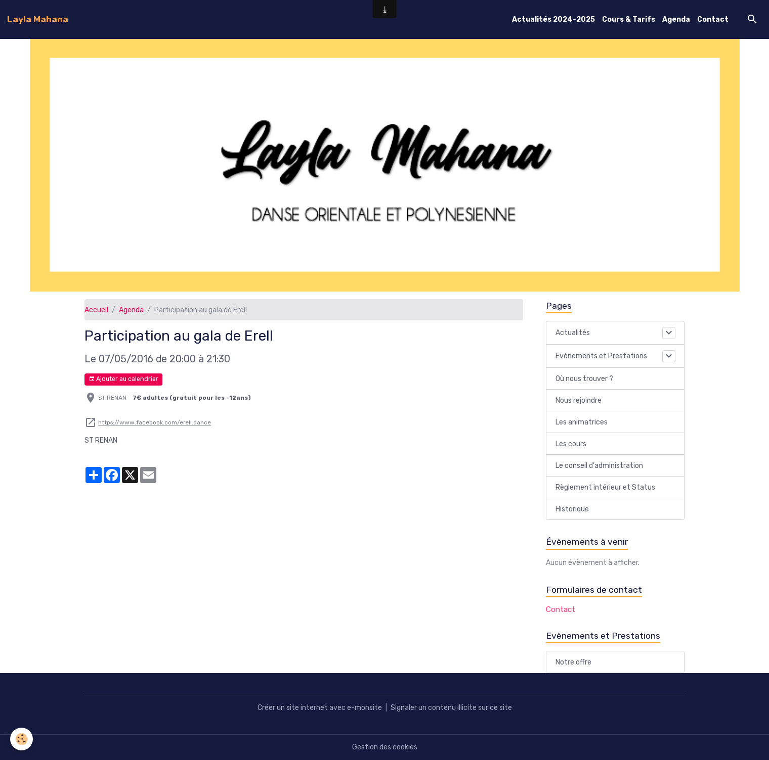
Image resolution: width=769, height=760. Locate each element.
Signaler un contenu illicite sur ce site (451, 707)
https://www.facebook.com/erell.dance (154, 422)
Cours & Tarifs (628, 19)
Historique (572, 509)
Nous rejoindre (579, 400)
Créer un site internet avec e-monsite (320, 707)
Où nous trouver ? (584, 378)
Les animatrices (582, 422)
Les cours (571, 444)
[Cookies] (21, 739)
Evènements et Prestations (601, 356)
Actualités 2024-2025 (553, 19)
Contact (713, 19)
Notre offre (573, 662)
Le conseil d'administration (599, 465)
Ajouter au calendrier (123, 379)
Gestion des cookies (384, 747)
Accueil (96, 310)
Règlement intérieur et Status (605, 487)
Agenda (676, 19)
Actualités (573, 332)
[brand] (37, 19)
